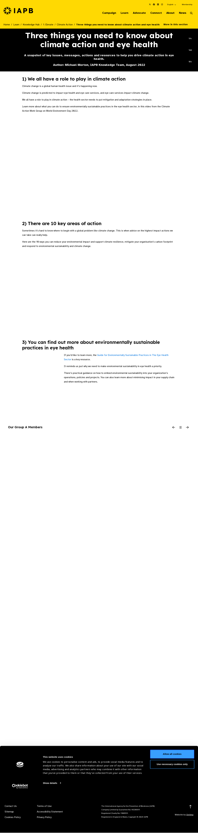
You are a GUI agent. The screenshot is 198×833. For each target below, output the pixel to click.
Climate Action (65, 25)
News (181, 13)
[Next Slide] (187, 428)
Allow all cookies (172, 795)
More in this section (178, 24)
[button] (171, 4)
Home (6, 25)
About (169, 13)
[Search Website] (191, 14)
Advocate (136, 13)
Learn (121, 13)
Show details (50, 823)
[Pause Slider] (180, 428)
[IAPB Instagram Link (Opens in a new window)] (162, 4)
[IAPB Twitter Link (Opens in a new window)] (149, 4)
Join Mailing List (178, 781)
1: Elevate (48, 25)
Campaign (105, 13)
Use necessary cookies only (172, 805)
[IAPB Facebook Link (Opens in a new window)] (154, 4)
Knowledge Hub (31, 25)
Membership (187, 4)
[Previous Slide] (173, 428)
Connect (153, 13)
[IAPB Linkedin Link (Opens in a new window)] (158, 4)
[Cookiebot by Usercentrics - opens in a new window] (20, 827)
